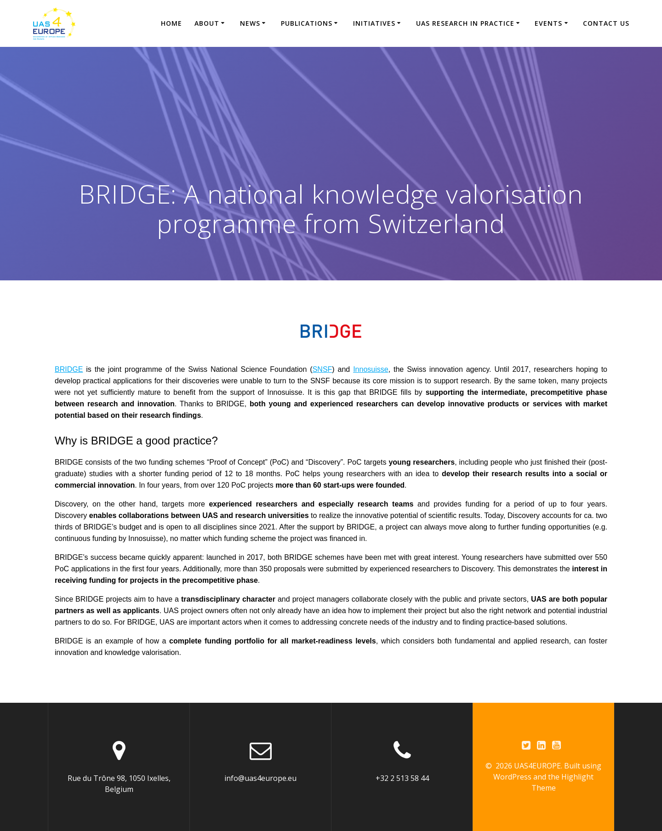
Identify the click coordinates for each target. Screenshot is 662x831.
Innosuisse (370, 369)
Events (548, 23)
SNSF (322, 369)
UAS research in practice (465, 23)
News (250, 23)
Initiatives (374, 23)
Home (171, 23)
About (206, 23)
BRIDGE (69, 369)
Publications (306, 23)
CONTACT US (606, 23)
